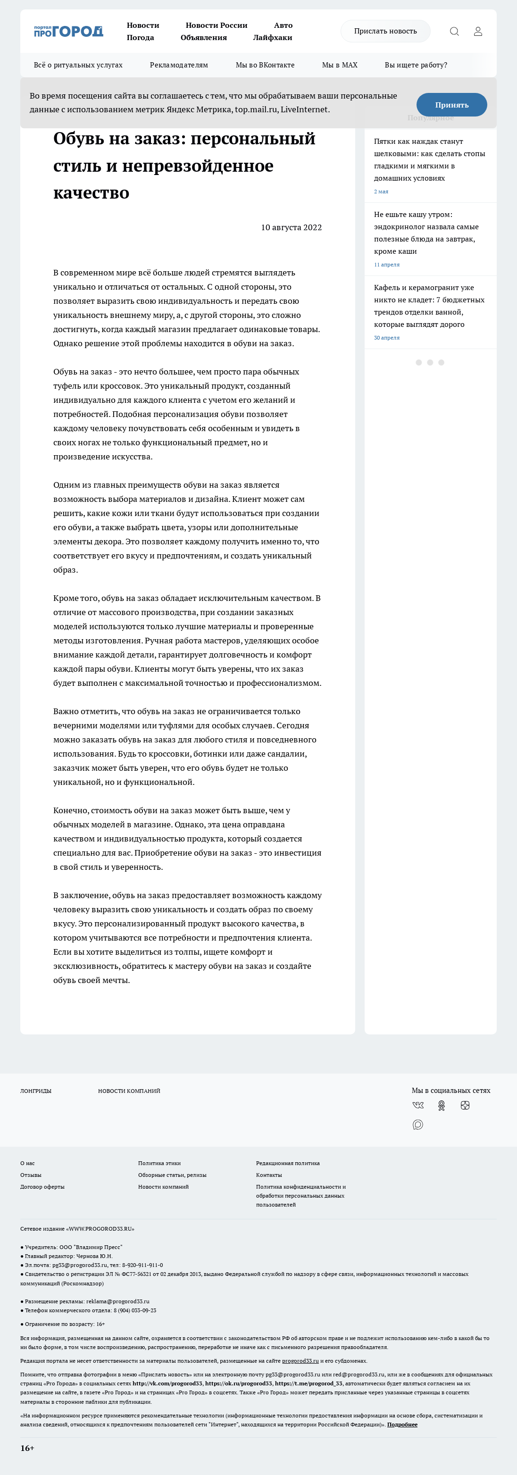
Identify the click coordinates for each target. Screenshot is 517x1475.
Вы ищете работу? (416, 64)
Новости (143, 25)
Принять (452, 104)
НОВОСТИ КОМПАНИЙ (129, 1090)
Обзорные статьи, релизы (172, 1174)
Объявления (204, 37)
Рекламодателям (179, 64)
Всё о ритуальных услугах (78, 64)
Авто (283, 25)
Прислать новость (385, 30)
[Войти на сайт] (477, 31)
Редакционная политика (288, 1163)
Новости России (217, 25)
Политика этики (159, 1163)
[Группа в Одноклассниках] (441, 1105)
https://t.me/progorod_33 (308, 1383)
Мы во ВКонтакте (265, 64)
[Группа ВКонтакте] (418, 1105)
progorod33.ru (300, 1360)
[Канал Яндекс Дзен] (465, 1105)
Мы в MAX (340, 64)
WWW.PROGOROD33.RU (100, 1228)
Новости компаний (163, 1186)
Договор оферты (42, 1186)
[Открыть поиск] (454, 31)
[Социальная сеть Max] (418, 1124)
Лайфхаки (272, 37)
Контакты (269, 1174)
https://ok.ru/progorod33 (238, 1383)
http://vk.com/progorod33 (167, 1383)
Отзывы (31, 1174)
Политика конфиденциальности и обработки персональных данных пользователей (301, 1195)
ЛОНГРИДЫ (35, 1090)
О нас (27, 1163)
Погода (140, 37)
